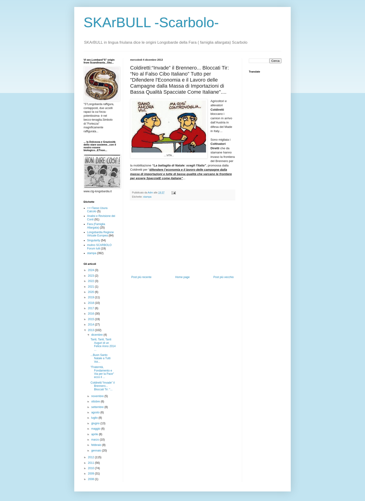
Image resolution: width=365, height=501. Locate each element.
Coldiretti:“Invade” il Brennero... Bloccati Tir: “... (103, 386)
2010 (91, 468)
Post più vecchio (223, 277)
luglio (94, 417)
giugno (95, 423)
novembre (98, 396)
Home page (182, 277)
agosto (95, 412)
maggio (96, 428)
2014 (91, 324)
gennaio (96, 450)
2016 (91, 313)
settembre (98, 407)
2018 (91, 303)
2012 (91, 457)
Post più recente (141, 277)
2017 (91, 308)
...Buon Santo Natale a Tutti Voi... (101, 358)
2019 (91, 297)
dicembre (97, 334)
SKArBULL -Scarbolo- (151, 22)
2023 (91, 275)
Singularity (93, 240)
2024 (91, 270)
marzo (95, 439)
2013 (91, 330)
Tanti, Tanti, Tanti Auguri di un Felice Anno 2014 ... (103, 344)
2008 (91, 479)
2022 (91, 281)
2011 (91, 463)
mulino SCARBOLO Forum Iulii (99, 246)
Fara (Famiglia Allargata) (96, 225)
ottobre (96, 401)
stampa (147, 196)
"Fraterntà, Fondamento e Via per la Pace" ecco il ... (102, 372)
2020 (91, 292)
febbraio (96, 445)
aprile (95, 434)
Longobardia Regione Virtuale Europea (100, 234)
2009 (91, 473)
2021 (91, 286)
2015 (91, 319)
